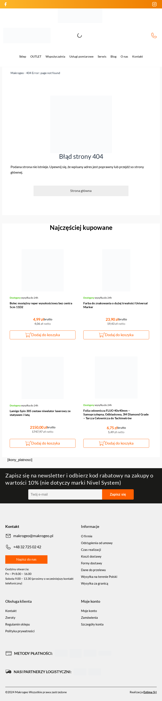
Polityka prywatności (20, 631)
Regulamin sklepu (17, 624)
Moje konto (89, 611)
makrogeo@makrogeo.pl (29, 536)
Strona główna (81, 191)
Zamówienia (89, 617)
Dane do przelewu (93, 570)
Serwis (102, 56)
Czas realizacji (91, 549)
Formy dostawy (91, 563)
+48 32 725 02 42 (154, 35)
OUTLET (35, 56)
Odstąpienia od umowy (97, 543)
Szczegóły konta (92, 624)
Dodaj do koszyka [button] (45, 334)
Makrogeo (17, 73)
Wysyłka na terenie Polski (99, 576)
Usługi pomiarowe (81, 56)
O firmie (86, 536)
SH (150, 692)
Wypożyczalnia (55, 56)
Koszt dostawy (91, 556)
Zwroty (10, 617)
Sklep (22, 56)
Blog (113, 56)
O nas (124, 56)
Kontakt (137, 56)
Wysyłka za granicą (94, 583)
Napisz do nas (26, 559)
